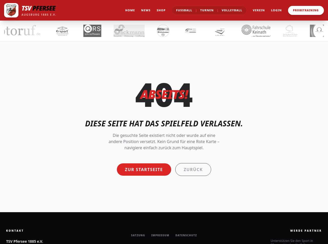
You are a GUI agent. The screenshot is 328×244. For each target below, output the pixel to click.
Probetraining (306, 10)
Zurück (193, 169)
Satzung (138, 235)
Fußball (184, 10)
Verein (259, 10)
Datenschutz (186, 235)
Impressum (160, 235)
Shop (161, 10)
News (146, 10)
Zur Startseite (144, 169)
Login (276, 10)
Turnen (207, 10)
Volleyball (232, 10)
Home (130, 10)
